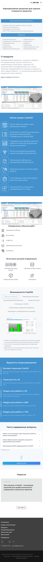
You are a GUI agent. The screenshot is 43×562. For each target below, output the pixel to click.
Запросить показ (21, 463)
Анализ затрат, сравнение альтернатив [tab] (21, 307)
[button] (21, 522)
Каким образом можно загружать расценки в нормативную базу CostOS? (18, 440)
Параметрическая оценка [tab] (30, 296)
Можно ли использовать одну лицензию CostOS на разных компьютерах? (19, 434)
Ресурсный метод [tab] (33, 300)
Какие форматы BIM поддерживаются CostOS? (18, 446)
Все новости (21, 507)
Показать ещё (5, 449)
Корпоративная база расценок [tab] (13, 300)
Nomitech (16, 77)
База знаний (5, 534)
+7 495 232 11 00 (5, 546)
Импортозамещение (7, 530)
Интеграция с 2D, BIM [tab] (21, 304)
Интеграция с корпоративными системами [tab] (21, 311)
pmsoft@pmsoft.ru (18, 546)
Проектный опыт (6, 532)
